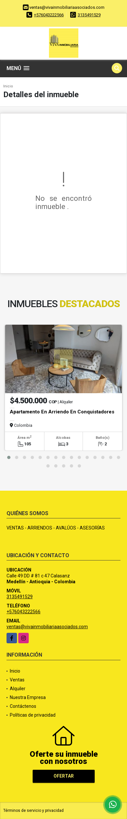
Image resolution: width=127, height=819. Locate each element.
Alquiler (17, 688)
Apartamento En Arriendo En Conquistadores (62, 412)
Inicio (8, 86)
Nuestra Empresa (28, 697)
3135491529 (89, 14)
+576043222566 (49, 14)
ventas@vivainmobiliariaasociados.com (47, 626)
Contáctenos (23, 706)
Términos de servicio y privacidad (33, 810)
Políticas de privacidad (33, 715)
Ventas (17, 679)
